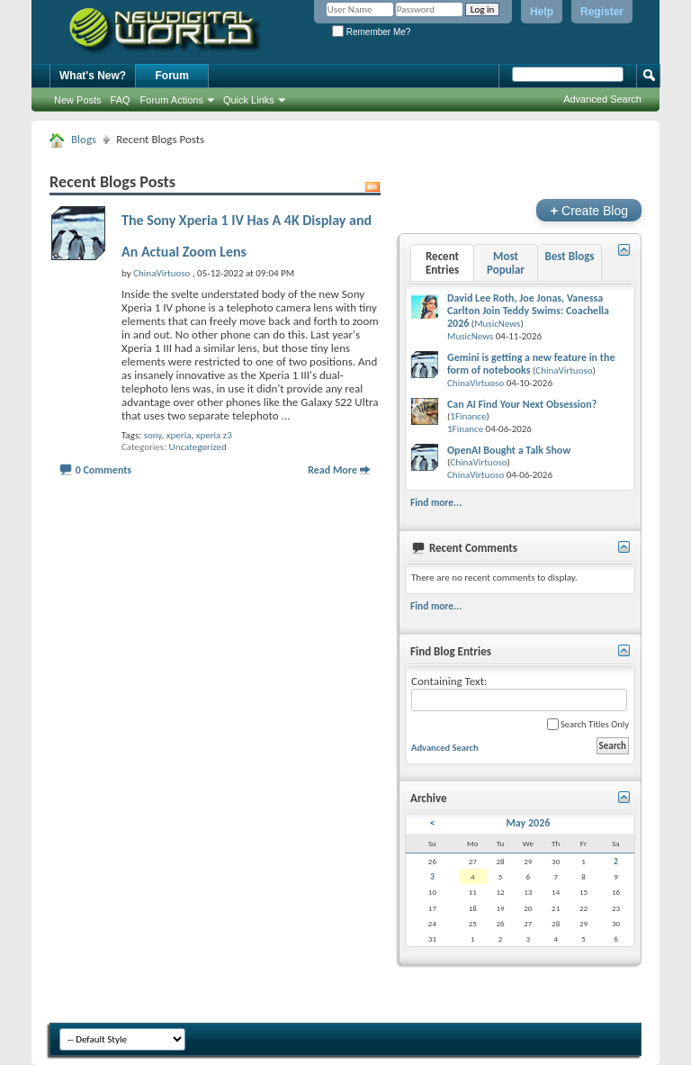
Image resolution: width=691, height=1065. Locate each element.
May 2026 (528, 823)
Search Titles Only (588, 724)
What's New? (92, 75)
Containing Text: (519, 692)
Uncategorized (198, 447)
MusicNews (497, 323)
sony (153, 435)
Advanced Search (602, 99)
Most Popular (506, 262)
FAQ (120, 100)
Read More (332, 470)
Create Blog (589, 210)
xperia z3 (214, 435)
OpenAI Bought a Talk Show (508, 450)
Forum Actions (171, 100)
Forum (172, 75)
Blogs (83, 139)
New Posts (78, 100)
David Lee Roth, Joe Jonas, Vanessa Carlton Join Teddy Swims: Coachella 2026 (528, 310)
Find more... (436, 502)
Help (541, 11)
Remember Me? (371, 32)
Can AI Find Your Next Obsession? (522, 404)
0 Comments (103, 470)
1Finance (468, 416)
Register (602, 11)
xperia (179, 435)
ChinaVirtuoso (563, 370)
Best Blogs (569, 256)
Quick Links (248, 100)
